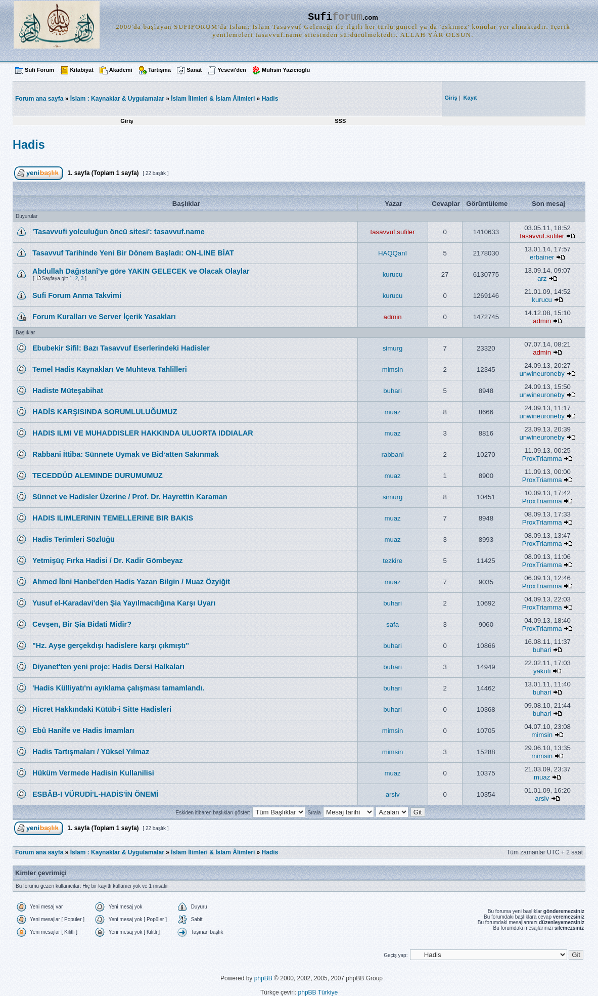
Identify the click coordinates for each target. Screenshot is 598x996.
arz (541, 278)
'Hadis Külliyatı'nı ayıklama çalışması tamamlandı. (118, 688)
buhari (392, 391)
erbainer (542, 257)
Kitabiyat (81, 70)
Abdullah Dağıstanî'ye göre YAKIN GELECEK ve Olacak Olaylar (141, 271)
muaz (392, 412)
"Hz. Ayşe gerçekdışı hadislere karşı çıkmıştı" (110, 645)
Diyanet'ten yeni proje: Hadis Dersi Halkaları (108, 667)
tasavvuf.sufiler (393, 232)
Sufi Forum (39, 70)
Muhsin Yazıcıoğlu (286, 70)
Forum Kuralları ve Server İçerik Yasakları (104, 317)
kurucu (393, 274)
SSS (340, 121)
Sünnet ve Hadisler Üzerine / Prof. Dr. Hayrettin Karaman (129, 497)
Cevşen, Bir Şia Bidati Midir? (81, 624)
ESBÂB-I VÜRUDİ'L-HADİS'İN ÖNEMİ (95, 794)
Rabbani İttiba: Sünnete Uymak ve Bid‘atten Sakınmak (125, 454)
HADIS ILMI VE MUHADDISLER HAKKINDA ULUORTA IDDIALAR (142, 433)
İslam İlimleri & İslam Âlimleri (213, 98)
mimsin (392, 369)
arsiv (393, 794)
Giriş (126, 121)
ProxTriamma (542, 458)
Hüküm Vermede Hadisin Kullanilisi (93, 773)
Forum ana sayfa (39, 852)
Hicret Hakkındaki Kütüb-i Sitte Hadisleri (101, 709)
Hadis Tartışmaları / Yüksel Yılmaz (90, 752)
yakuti (541, 671)
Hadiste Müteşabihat (67, 390)
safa (392, 624)
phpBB (263, 978)
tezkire (392, 561)
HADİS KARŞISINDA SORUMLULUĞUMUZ (104, 412)
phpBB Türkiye (318, 992)
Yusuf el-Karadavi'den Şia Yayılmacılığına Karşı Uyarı (123, 603)
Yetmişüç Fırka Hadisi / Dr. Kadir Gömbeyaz (107, 560)
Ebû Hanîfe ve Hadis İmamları (83, 730)
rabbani (393, 454)
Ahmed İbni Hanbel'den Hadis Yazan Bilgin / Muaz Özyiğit (131, 582)
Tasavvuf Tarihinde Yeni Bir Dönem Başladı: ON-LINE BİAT (133, 253)
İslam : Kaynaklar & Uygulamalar (117, 98)
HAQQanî (392, 253)
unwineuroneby (541, 373)
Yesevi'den (231, 70)
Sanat (194, 70)
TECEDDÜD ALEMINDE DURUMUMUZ (97, 475)
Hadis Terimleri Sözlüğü (73, 539)
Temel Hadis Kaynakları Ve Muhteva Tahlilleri (109, 369)
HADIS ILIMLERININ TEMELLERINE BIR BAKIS (112, 518)
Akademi (120, 70)
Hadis (270, 98)
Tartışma (159, 70)
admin (393, 317)
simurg (393, 348)
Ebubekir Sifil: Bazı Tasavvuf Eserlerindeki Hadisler (121, 348)
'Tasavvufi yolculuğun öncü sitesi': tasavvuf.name (118, 232)
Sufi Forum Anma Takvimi (76, 295)
